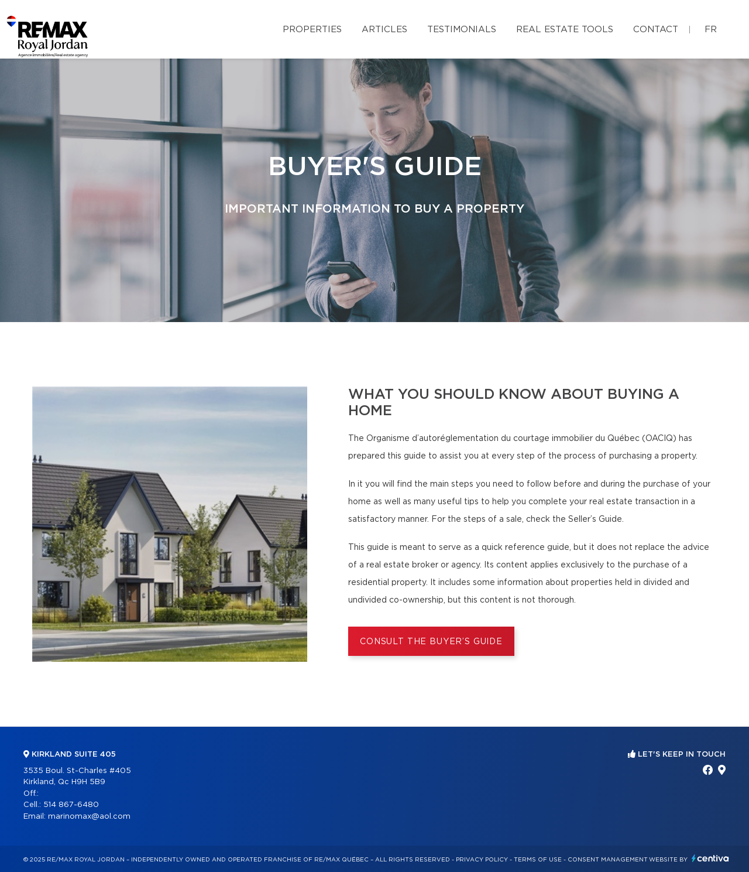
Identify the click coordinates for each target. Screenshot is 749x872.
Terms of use (538, 860)
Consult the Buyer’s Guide (431, 642)
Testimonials (461, 29)
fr (711, 29)
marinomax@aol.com (89, 816)
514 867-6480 (71, 805)
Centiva (710, 858)
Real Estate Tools (564, 29)
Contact (655, 29)
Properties (312, 29)
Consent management (608, 860)
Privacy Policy (482, 860)
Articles (384, 29)
